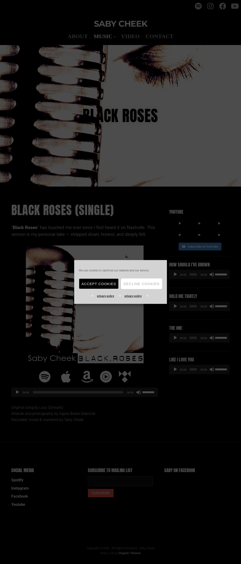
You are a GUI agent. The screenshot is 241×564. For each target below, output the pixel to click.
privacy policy (105, 296)
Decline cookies (142, 284)
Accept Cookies (98, 284)
